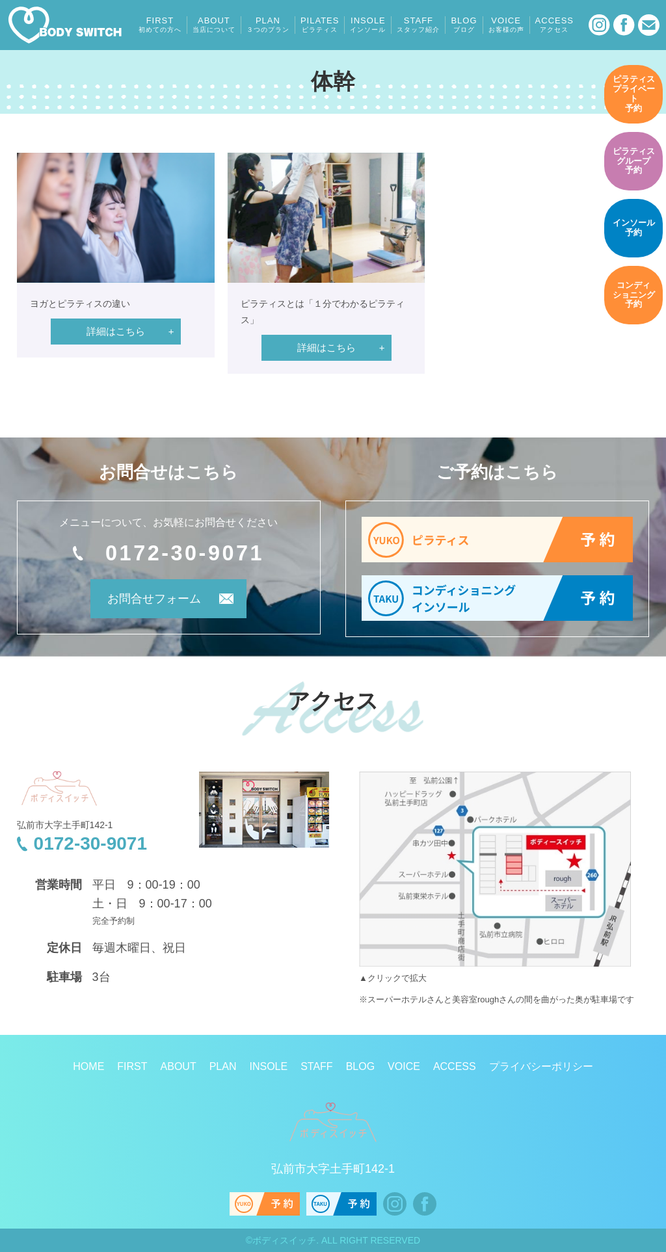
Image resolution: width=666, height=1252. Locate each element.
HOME (88, 1066)
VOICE (506, 24)
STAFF (418, 24)
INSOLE (368, 24)
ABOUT (214, 24)
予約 (633, 93)
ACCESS (554, 24)
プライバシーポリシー (541, 1066)
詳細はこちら (116, 331)
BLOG (464, 24)
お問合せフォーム (151, 599)
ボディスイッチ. (285, 1240)
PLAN (267, 24)
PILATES (320, 24)
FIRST (160, 24)
